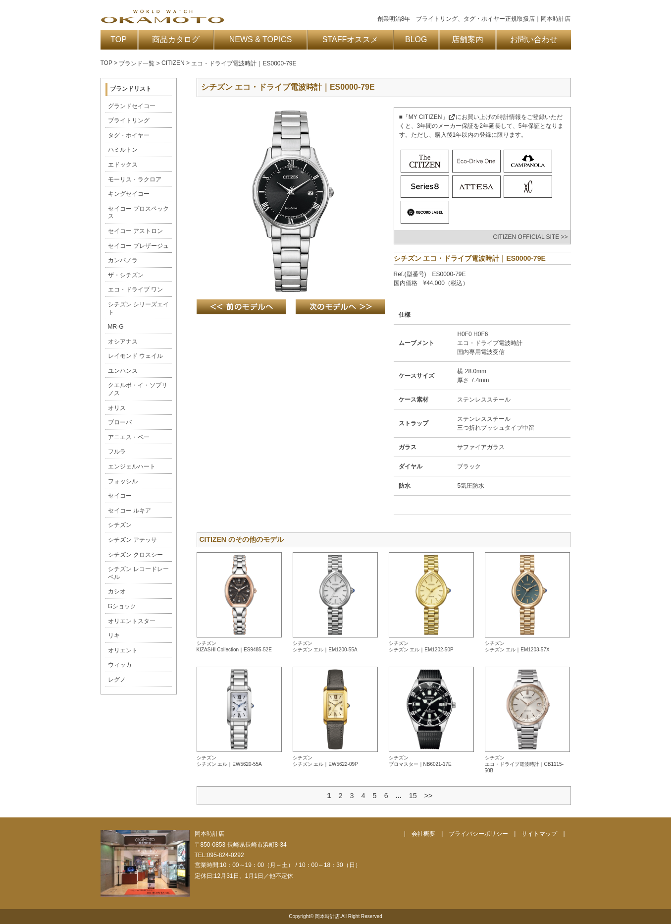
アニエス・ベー (129, 437)
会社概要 (423, 833)
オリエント (123, 650)
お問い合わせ (534, 39)
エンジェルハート (131, 466)
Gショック (122, 606)
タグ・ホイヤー (129, 135)
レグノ (117, 679)
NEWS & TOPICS (260, 39)
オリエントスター (131, 621)
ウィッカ (120, 664)
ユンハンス (123, 370)
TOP (118, 39)
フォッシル (123, 481)
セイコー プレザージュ (138, 245)
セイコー (120, 495)
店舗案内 (467, 39)
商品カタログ (176, 39)
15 (413, 796)
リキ (114, 635)
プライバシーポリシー (478, 833)
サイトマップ (539, 833)
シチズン (120, 524)
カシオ (117, 591)
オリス (117, 407)
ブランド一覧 (137, 63)
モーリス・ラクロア (134, 179)
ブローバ (120, 422)
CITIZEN (173, 62)
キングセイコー (129, 193)
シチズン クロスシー (135, 554)
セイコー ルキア (129, 510)
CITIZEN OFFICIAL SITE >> (530, 236)
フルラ (117, 451)
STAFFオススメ (350, 39)
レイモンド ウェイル (135, 355)
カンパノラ (123, 260)
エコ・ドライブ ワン (135, 289)
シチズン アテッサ (132, 539)
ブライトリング (129, 120)
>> (428, 796)
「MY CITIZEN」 (429, 117)
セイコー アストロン (135, 231)
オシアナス (123, 341)
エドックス (123, 164)
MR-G (116, 326)
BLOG (416, 39)
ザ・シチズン (126, 275)
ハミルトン (123, 149)
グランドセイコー (131, 106)
